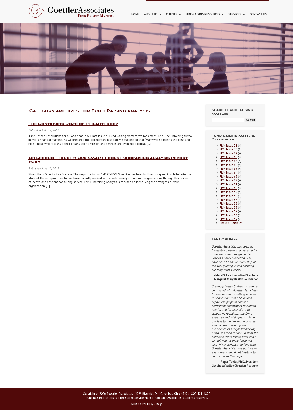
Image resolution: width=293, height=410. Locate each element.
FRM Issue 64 (228, 173)
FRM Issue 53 (228, 215)
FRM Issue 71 (228, 145)
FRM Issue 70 (228, 149)
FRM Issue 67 (228, 161)
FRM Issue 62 (228, 180)
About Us (150, 14)
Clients (171, 14)
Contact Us (258, 14)
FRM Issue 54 (228, 211)
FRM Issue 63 (228, 176)
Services (234, 14)
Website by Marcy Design (147, 404)
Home (135, 14)
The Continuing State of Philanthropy (73, 124)
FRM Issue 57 (228, 200)
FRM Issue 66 (228, 165)
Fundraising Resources (203, 14)
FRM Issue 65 (228, 169)
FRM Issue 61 (228, 184)
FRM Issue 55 (228, 207)
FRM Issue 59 (228, 192)
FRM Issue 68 (228, 157)
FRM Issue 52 (228, 219)
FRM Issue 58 (228, 196)
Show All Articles (231, 223)
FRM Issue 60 (228, 188)
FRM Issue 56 (228, 204)
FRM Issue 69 (228, 153)
